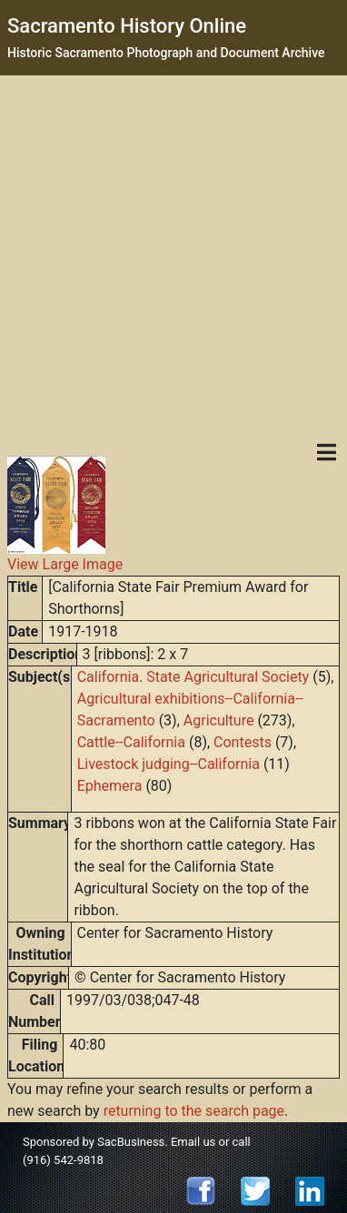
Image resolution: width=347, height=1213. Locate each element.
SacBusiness (130, 1142)
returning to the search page (194, 1110)
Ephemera (110, 785)
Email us (193, 1142)
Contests (242, 742)
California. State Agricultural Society (193, 676)
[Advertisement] (170, 254)
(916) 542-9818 (63, 1160)
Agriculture (218, 720)
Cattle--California (131, 742)
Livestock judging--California (168, 764)
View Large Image (65, 564)
